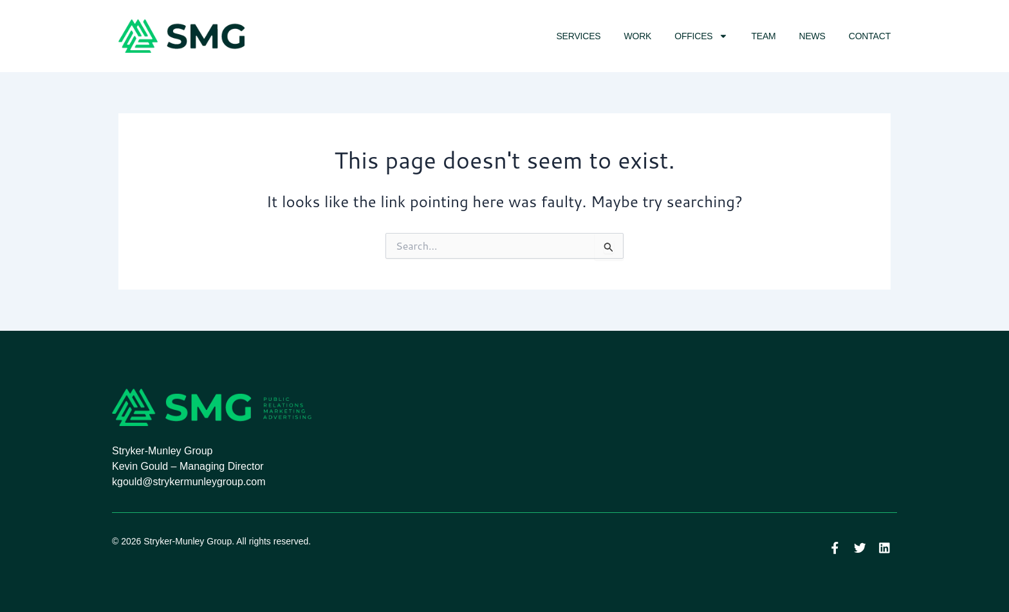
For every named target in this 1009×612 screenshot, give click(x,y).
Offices (701, 36)
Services (578, 36)
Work (637, 36)
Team (763, 36)
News (812, 36)
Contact (870, 36)
